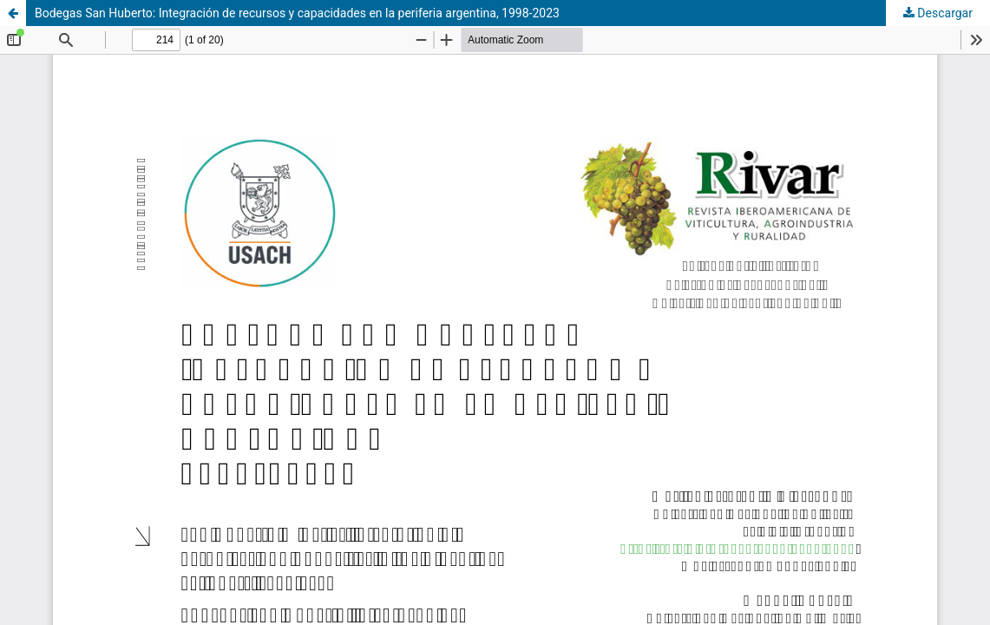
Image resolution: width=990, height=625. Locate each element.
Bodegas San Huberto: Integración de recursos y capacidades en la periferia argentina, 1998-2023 (297, 13)
